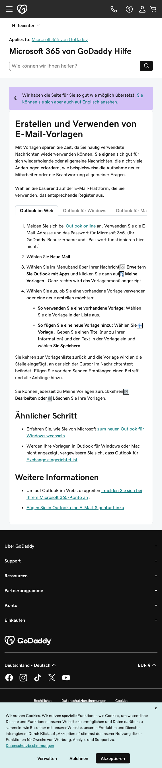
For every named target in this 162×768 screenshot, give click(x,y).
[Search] (146, 66)
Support (13, 560)
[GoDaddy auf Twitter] (51, 680)
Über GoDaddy (19, 546)
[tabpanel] (81, 311)
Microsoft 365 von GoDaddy (60, 39)
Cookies (121, 700)
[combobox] (75, 65)
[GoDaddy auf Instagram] (23, 680)
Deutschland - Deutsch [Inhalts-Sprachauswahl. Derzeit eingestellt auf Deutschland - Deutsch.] (31, 665)
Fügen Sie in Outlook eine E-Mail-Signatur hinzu (75, 507)
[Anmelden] (142, 9)
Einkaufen (15, 620)
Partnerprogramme (24, 590)
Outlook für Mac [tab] (132, 210)
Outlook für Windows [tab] (84, 210)
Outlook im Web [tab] (36, 210)
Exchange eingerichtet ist (51, 459)
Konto (11, 605)
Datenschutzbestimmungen (83, 700)
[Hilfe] (129, 9)
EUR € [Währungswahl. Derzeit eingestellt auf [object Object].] (147, 665)
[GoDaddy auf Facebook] (9, 680)
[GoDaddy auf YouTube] (66, 680)
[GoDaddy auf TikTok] (37, 680)
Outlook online (81, 226)
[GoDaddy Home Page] (28, 640)
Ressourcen (16, 575)
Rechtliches (43, 700)
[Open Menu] (7, 9)
